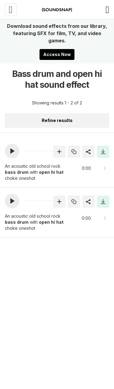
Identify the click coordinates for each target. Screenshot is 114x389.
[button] (12, 151)
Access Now (57, 54)
